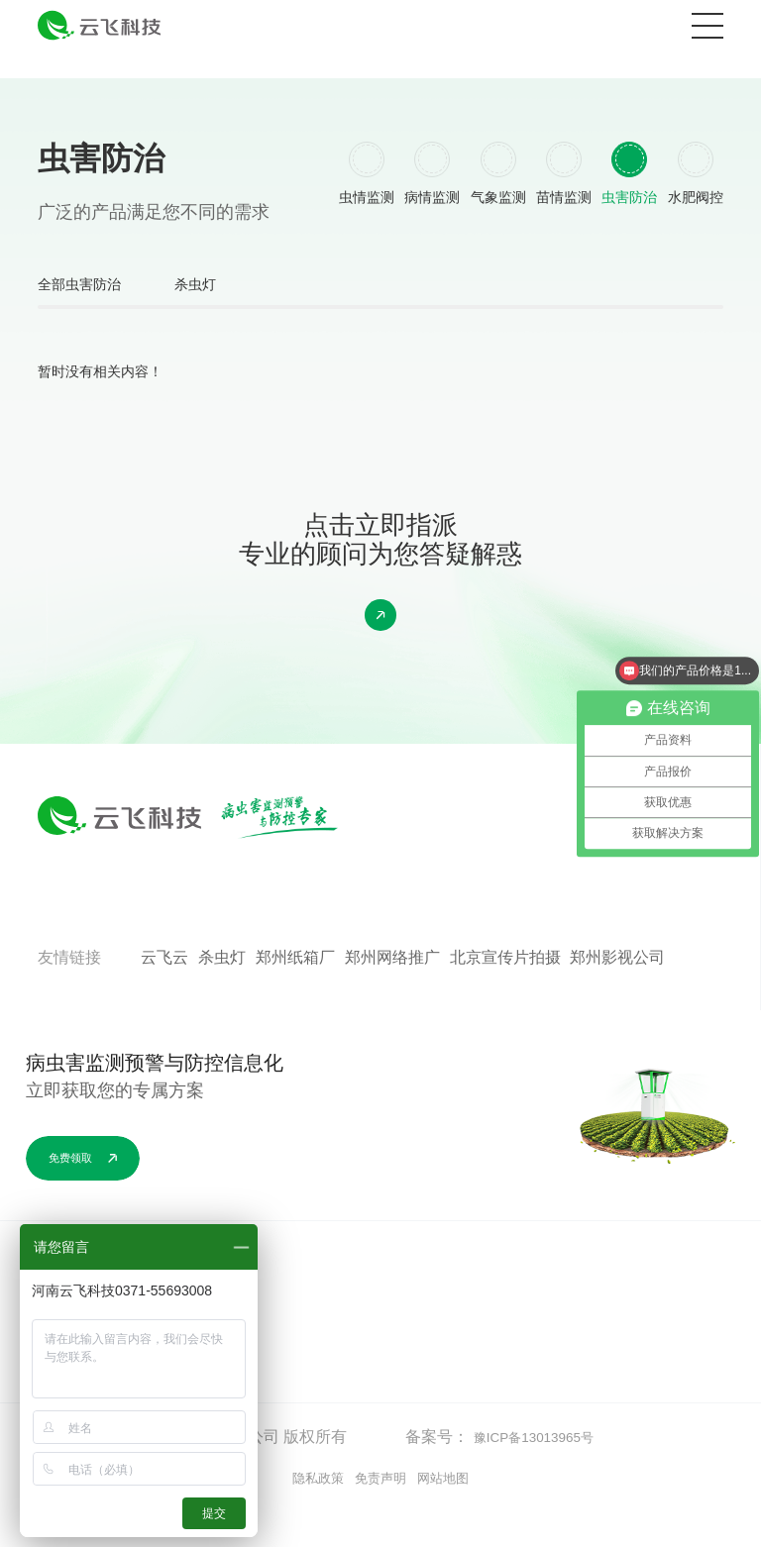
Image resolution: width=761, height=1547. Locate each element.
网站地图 (457, 1516)
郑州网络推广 (392, 994)
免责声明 (380, 1516)
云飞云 (164, 994)
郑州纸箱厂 (295, 994)
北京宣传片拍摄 (505, 994)
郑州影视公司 (617, 994)
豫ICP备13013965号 (545, 1474)
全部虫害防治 (91, 315)
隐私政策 (304, 1516)
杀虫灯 (240, 315)
